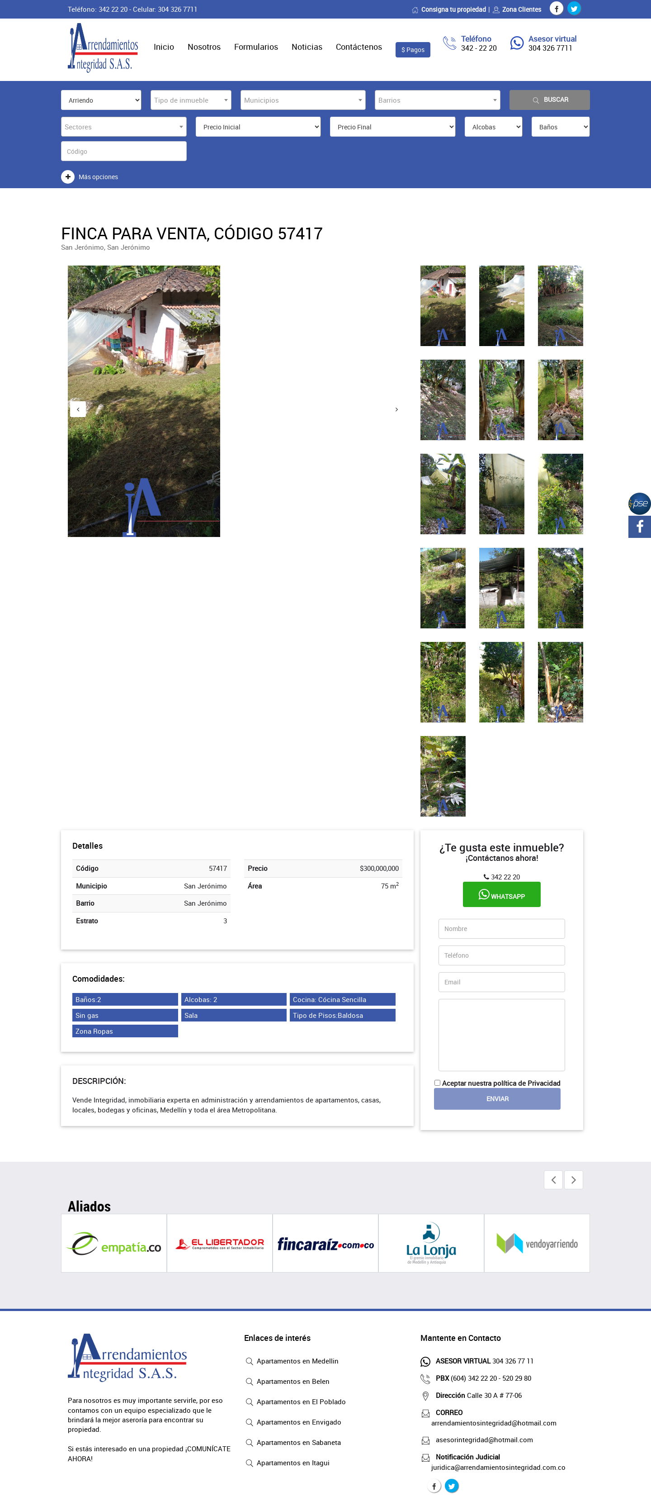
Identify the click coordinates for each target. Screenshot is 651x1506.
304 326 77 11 (482, 1360)
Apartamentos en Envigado (292, 1422)
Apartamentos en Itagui (287, 1463)
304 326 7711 (550, 48)
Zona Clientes (516, 9)
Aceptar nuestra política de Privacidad (501, 1083)
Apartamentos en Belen (287, 1382)
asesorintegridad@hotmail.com (482, 1439)
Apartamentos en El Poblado (295, 1402)
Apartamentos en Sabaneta (292, 1443)
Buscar (549, 100)
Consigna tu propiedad (448, 9)
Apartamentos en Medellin (291, 1361)
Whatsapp (502, 894)
